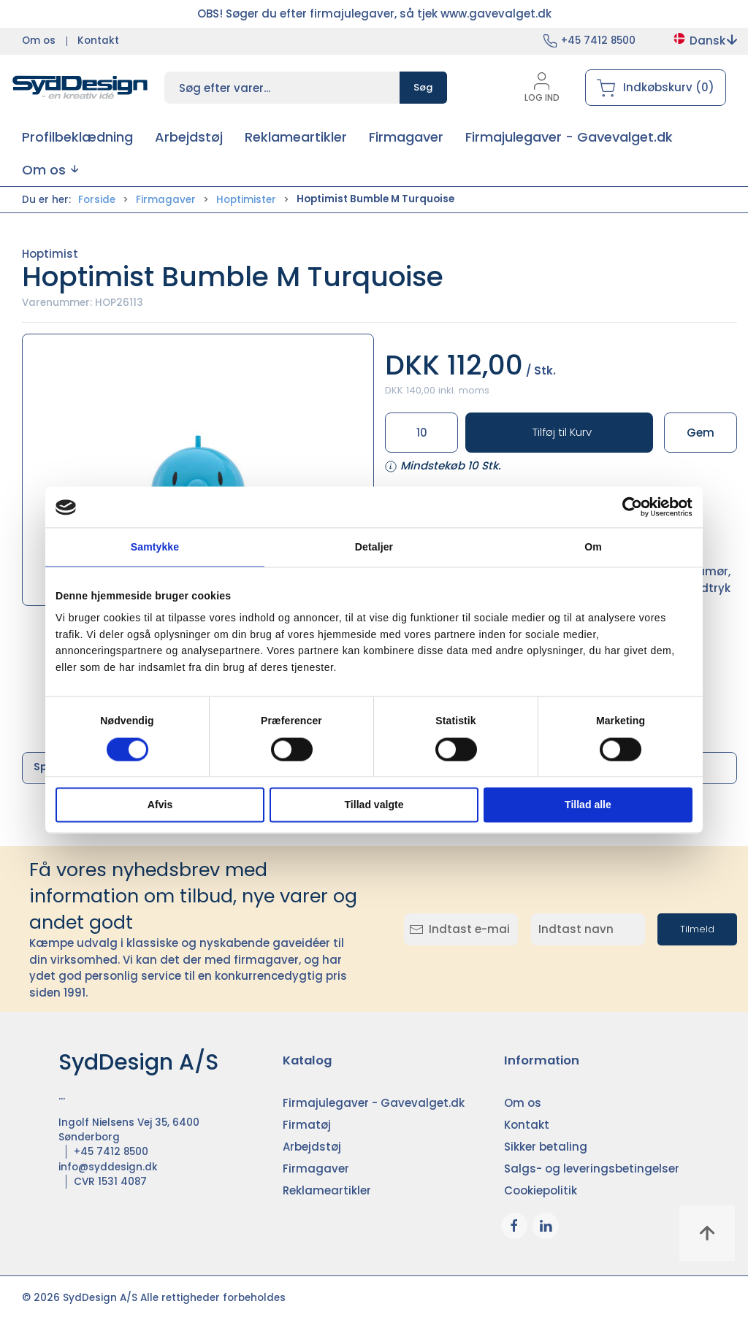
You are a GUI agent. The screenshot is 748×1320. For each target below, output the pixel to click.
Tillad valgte (374, 804)
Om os (39, 40)
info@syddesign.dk (108, 1167)
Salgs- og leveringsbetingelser (591, 1168)
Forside (96, 200)
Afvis (160, 804)
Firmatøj (307, 1124)
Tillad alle (588, 804)
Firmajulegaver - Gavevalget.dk (374, 1102)
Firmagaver (166, 200)
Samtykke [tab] (155, 547)
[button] (50, 169)
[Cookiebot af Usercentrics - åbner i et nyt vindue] (628, 507)
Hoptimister (246, 200)
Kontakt (98, 40)
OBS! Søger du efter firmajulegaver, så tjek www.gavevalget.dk (374, 13)
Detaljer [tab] (374, 547)
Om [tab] (593, 547)
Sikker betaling (545, 1146)
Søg (423, 87)
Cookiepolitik (540, 1190)
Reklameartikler (327, 1190)
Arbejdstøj (312, 1146)
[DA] (80, 87)
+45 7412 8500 (598, 40)
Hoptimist (50, 253)
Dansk (704, 40)
